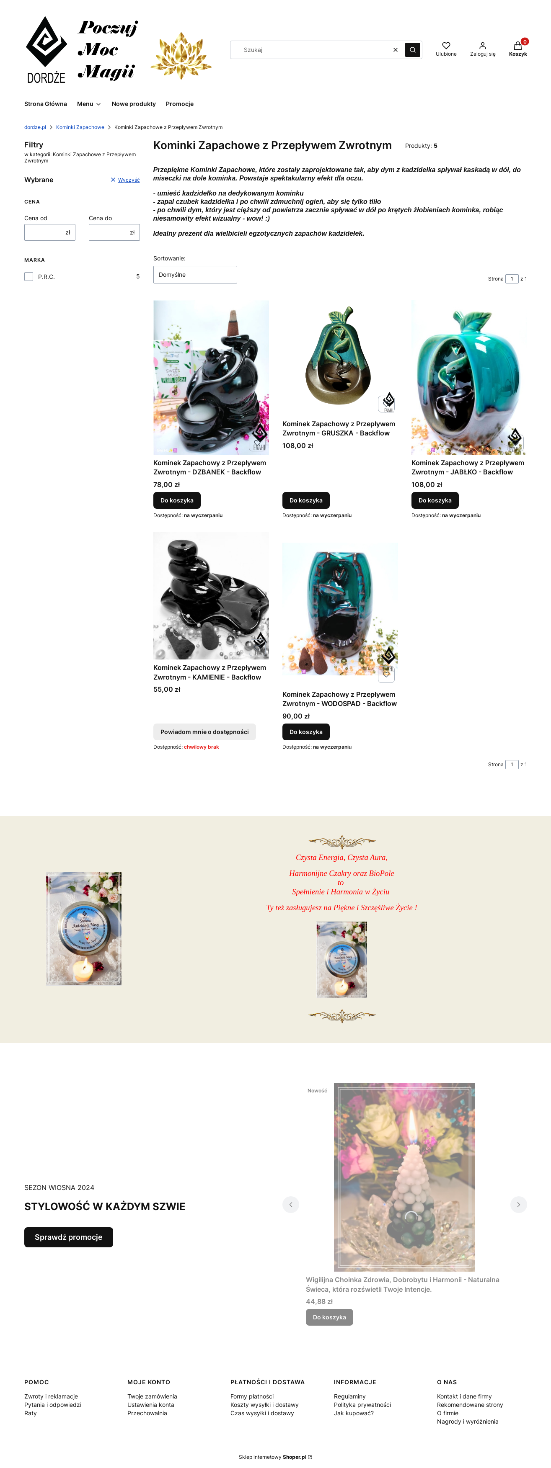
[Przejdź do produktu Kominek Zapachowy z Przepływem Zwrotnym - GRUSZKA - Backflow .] (340, 358)
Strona (496, 279)
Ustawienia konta (150, 1404)
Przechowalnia (147, 1412)
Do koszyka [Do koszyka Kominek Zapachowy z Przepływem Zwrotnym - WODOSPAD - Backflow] (306, 731)
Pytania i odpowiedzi (52, 1404)
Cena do (100, 217)
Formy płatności (252, 1396)
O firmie (447, 1412)
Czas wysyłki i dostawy (262, 1412)
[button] (412, 50)
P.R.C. (46, 276)
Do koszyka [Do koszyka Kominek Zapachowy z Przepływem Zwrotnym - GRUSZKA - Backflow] (306, 500)
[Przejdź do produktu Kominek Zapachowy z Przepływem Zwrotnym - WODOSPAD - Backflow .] (340, 609)
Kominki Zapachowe (80, 127)
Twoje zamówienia (152, 1396)
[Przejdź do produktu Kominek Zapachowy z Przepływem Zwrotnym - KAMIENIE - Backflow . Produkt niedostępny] (211, 595)
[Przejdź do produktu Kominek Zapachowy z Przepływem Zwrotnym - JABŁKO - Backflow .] (469, 377)
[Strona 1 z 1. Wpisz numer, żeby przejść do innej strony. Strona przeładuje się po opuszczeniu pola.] (512, 278)
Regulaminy (350, 1396)
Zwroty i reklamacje (51, 1396)
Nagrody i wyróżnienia (468, 1421)
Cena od (35, 217)
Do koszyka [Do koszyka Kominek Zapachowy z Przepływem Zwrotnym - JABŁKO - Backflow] (435, 500)
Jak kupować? (354, 1412)
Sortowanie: (169, 258)
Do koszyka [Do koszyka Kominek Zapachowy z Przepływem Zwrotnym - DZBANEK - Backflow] (177, 500)
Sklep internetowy (272, 1457)
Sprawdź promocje (69, 1237)
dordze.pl (35, 127)
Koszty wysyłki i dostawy (264, 1404)
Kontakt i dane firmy (464, 1396)
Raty (30, 1412)
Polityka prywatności (362, 1404)
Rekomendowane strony (470, 1404)
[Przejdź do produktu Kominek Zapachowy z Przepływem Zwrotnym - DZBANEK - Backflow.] (211, 377)
